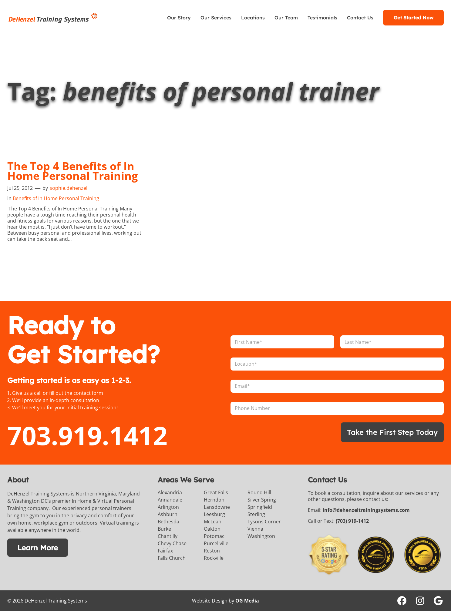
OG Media (247, 600)
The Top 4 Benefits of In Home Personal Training (72, 171)
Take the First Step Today (392, 432)
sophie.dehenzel (68, 188)
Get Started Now (413, 18)
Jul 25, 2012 (20, 188)
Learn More (37, 547)
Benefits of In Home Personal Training (56, 198)
